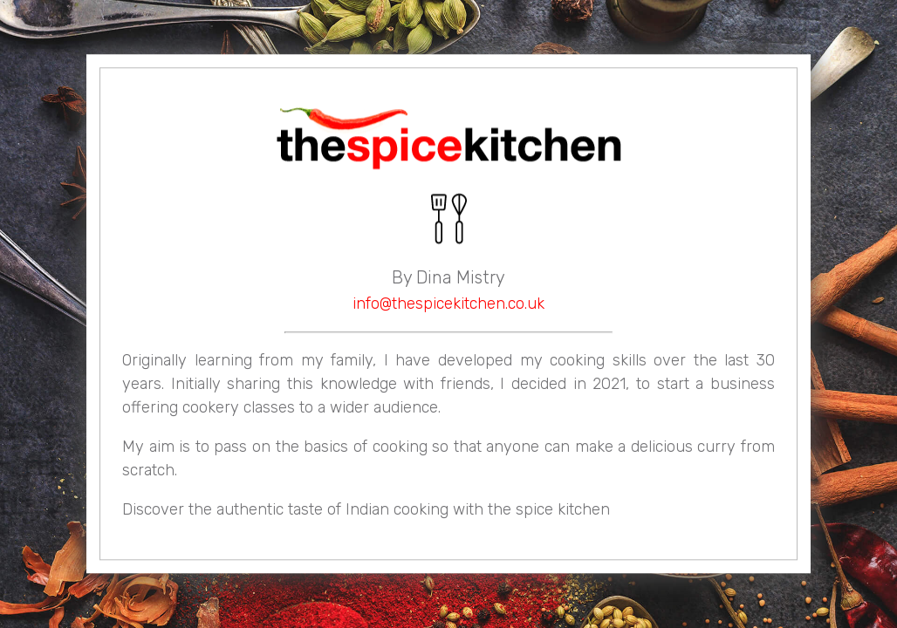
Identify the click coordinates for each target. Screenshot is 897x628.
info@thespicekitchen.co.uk (448, 304)
